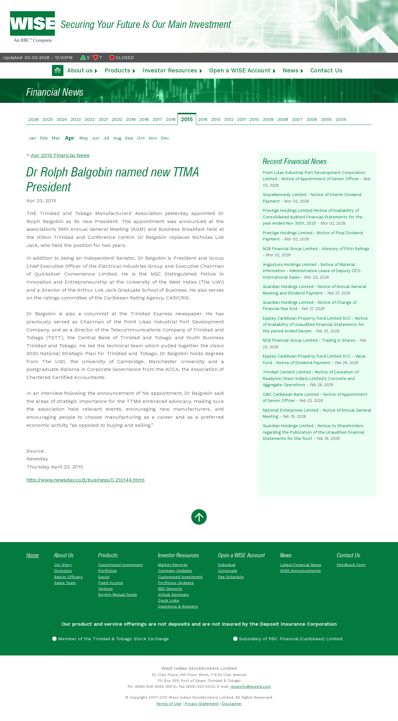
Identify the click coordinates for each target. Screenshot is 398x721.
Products (117, 70)
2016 (171, 119)
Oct (141, 137)
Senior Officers (68, 577)
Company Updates (175, 570)
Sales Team (65, 583)
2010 (254, 119)
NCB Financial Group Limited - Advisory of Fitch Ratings (316, 248)
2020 (117, 119)
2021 (103, 119)
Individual (226, 565)
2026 (33, 119)
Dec (165, 137)
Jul (106, 137)
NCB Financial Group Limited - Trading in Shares (309, 340)
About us (80, 70)
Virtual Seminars (173, 594)
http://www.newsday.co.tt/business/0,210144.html (85, 480)
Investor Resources (169, 70)
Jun (96, 137)
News (290, 70)
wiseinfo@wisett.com (251, 686)
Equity (103, 577)
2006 (312, 119)
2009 (268, 119)
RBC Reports (170, 588)
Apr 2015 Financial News (60, 155)
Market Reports (172, 565)
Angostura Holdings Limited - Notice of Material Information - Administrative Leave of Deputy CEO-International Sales (312, 271)
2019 (131, 119)
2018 (144, 119)
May (83, 137)
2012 (229, 119)
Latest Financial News (300, 565)
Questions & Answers (178, 606)
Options (105, 588)
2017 (157, 119)
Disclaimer (232, 703)
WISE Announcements (300, 570)
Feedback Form (351, 565)
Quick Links (168, 600)
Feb (44, 137)
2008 (282, 119)
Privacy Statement (202, 703)
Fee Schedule (231, 577)
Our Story (63, 565)
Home (32, 555)
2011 (241, 119)
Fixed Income (110, 583)
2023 (76, 119)
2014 (202, 119)
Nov (153, 137)
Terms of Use (168, 703)
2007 (297, 119)
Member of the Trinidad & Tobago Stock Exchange (110, 638)
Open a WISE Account (240, 70)
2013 (215, 119)
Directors (63, 570)
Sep (129, 137)
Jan (32, 137)
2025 (48, 119)
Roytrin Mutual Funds (117, 594)
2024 (62, 119)
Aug (117, 137)
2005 (326, 119)
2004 (341, 119)
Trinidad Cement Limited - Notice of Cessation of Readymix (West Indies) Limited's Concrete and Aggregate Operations (311, 378)
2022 (90, 119)
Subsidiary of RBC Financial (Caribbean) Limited (287, 638)
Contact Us (326, 70)
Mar (56, 137)
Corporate (227, 570)
